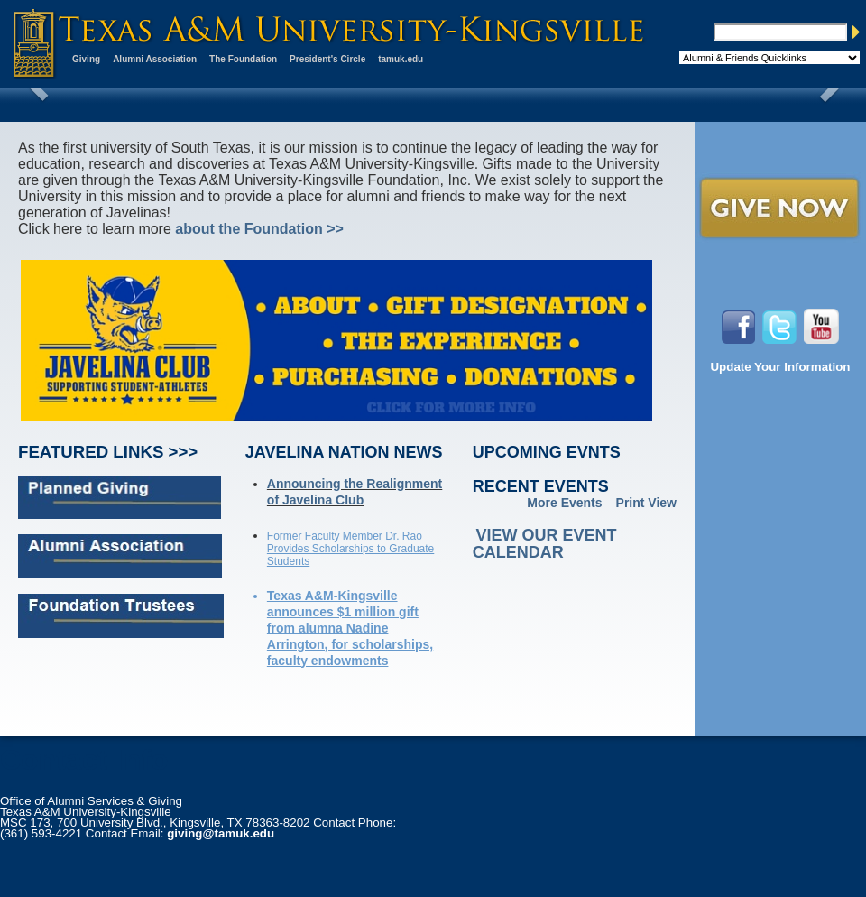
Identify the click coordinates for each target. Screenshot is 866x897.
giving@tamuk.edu (220, 833)
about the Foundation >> (259, 228)
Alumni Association (155, 59)
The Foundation (243, 59)
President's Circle (327, 59)
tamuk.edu (400, 59)
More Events (564, 502)
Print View (646, 502)
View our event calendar (545, 543)
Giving (86, 59)
